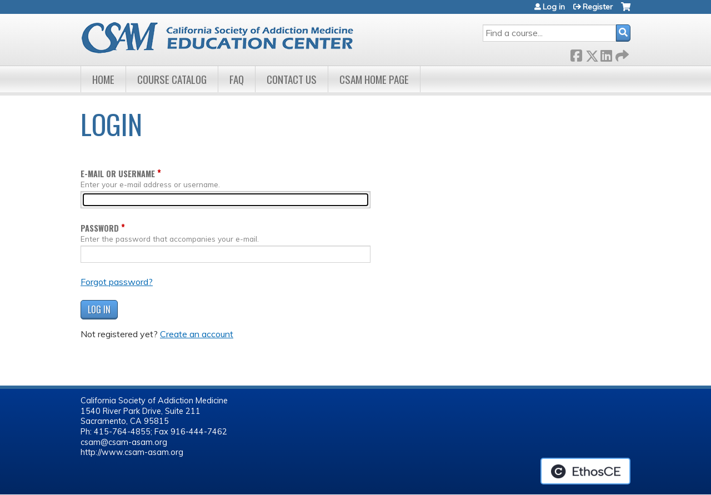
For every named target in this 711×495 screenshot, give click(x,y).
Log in (554, 7)
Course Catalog (172, 79)
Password (100, 228)
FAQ (236, 79)
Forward (621, 53)
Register (598, 7)
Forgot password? (117, 281)
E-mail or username (118, 173)
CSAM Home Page (374, 79)
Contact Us (292, 79)
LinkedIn (606, 53)
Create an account (196, 333)
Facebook (576, 53)
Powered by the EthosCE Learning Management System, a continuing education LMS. (585, 471)
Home (103, 79)
